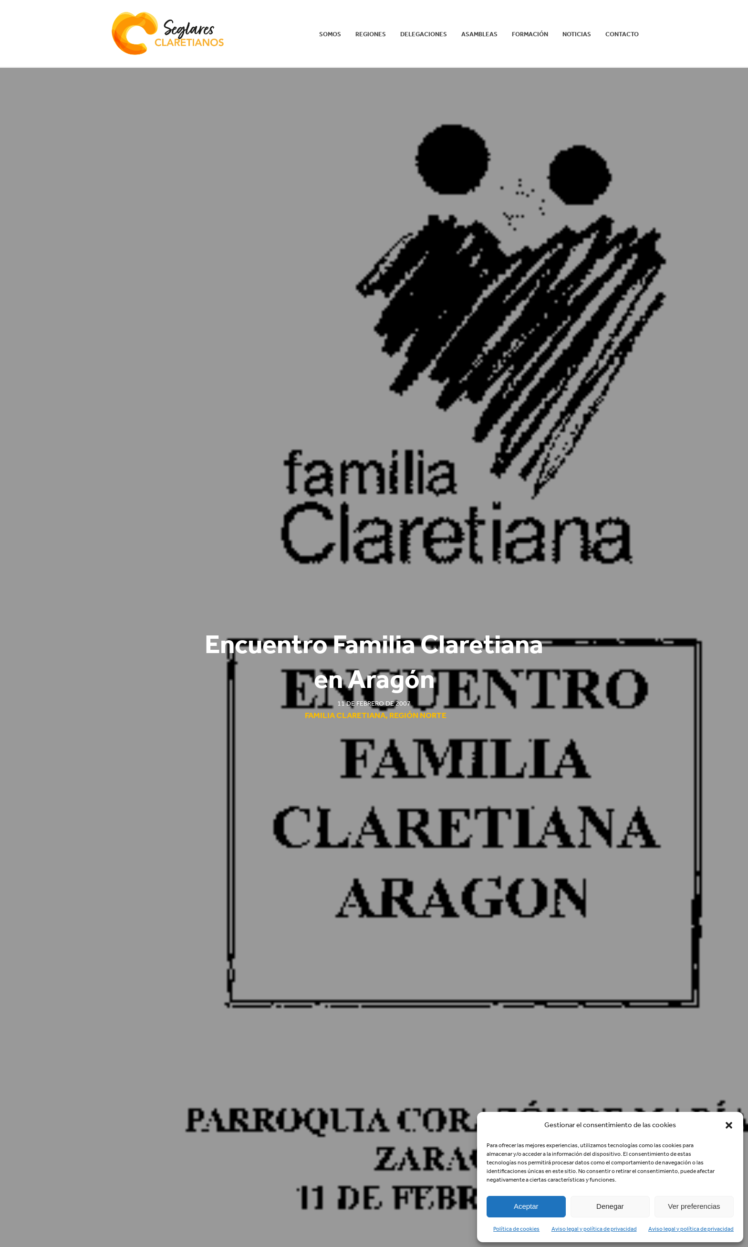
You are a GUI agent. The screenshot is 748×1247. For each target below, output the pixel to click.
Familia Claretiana (345, 715)
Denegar (610, 1206)
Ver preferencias (694, 1206)
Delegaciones (423, 34)
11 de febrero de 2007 (374, 703)
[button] (729, 1125)
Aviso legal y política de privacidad (594, 1229)
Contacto (622, 34)
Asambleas (479, 34)
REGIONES (370, 34)
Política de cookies (516, 1229)
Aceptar (526, 1206)
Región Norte (418, 715)
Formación (530, 34)
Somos (330, 34)
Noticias (576, 34)
